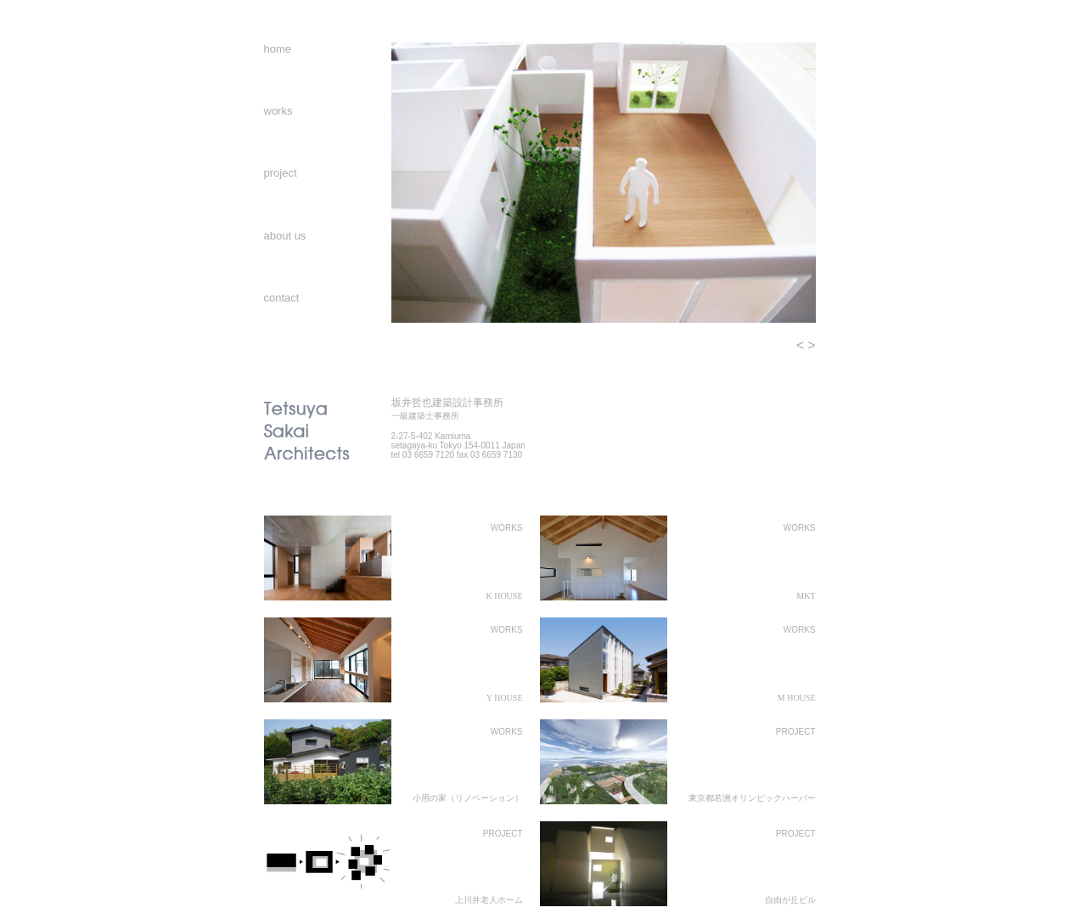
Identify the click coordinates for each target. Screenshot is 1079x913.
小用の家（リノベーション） (468, 798)
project (280, 172)
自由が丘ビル (790, 900)
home (278, 48)
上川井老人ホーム (489, 900)
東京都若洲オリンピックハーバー (752, 798)
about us (285, 235)
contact (282, 297)
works (278, 110)
